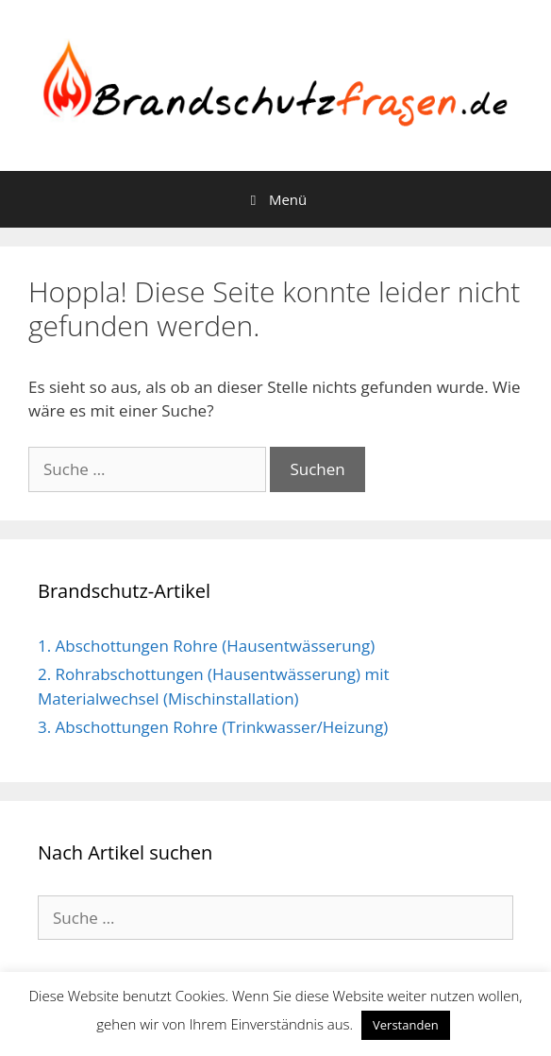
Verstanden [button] (406, 1024)
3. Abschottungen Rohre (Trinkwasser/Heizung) (213, 727)
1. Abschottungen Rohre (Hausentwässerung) (206, 645)
